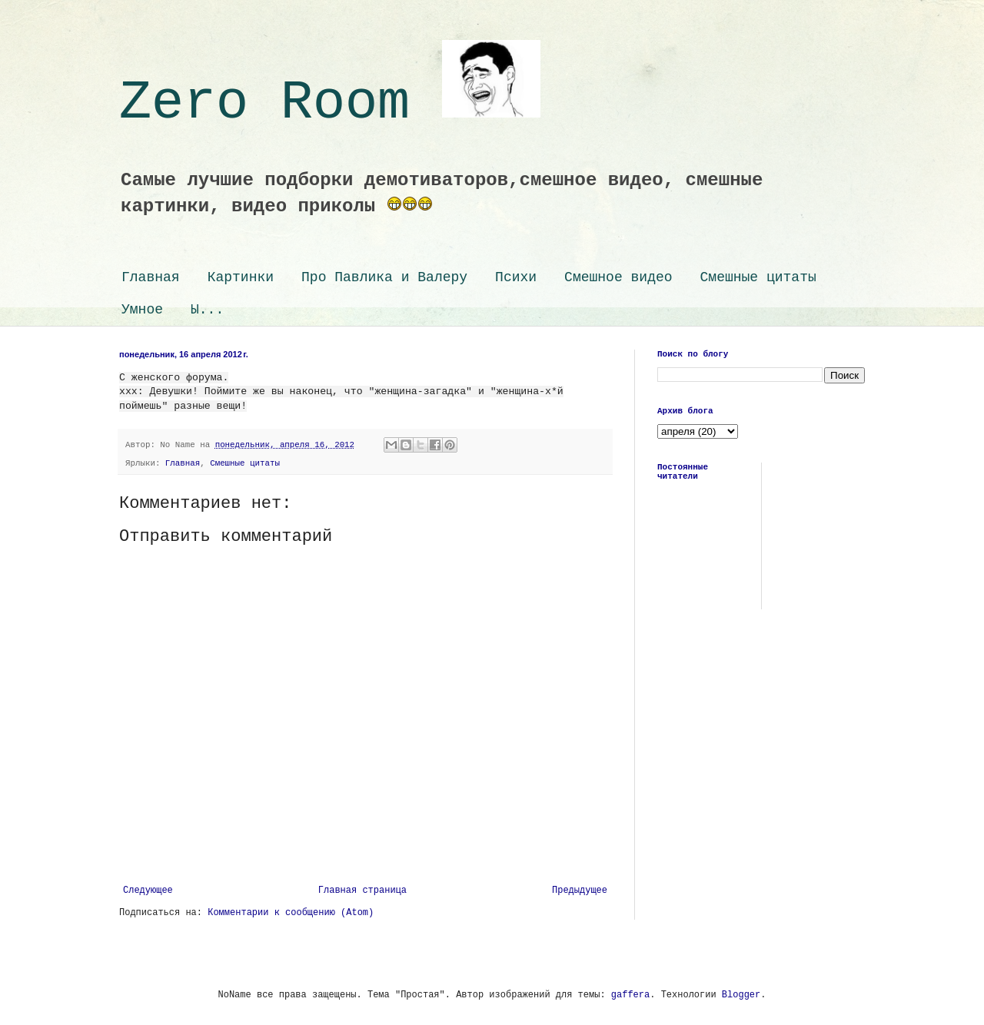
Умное (142, 309)
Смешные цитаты (758, 277)
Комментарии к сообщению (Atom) (291, 912)
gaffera (630, 995)
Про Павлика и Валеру (384, 277)
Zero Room (329, 103)
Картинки (241, 277)
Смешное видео (618, 277)
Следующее (148, 890)
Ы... (207, 309)
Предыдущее (579, 890)
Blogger (741, 995)
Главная (150, 277)
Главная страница (362, 890)
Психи (516, 277)
